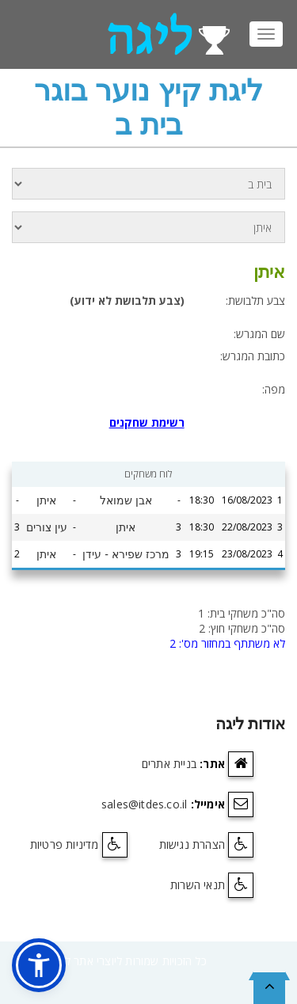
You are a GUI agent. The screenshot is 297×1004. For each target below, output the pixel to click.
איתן (46, 500)
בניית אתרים (169, 763)
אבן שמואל (126, 500)
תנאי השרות (197, 884)
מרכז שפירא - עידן (125, 554)
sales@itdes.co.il (144, 804)
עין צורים (46, 527)
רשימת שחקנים (147, 422)
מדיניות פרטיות (64, 844)
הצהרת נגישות (192, 844)
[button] (39, 965)
